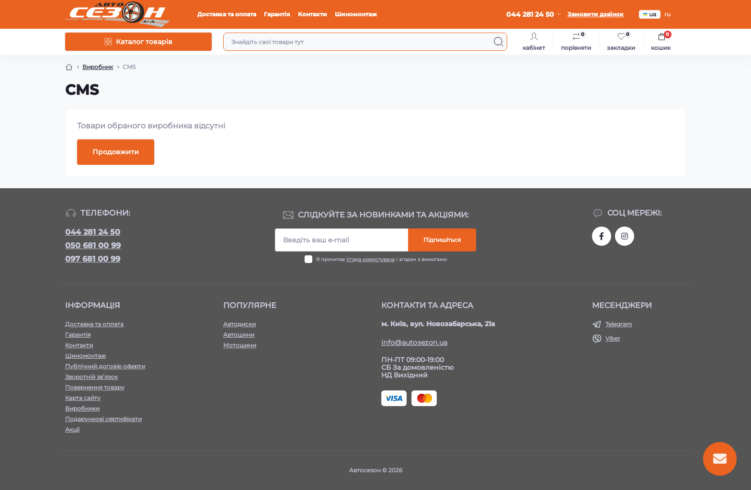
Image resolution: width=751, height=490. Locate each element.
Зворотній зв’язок (91, 376)
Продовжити (115, 152)
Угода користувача (370, 259)
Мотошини (239, 345)
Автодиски (239, 324)
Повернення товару (95, 387)
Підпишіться (442, 239)
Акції (72, 429)
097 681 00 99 (92, 258)
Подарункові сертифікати (103, 418)
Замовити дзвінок (596, 14)
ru (667, 14)
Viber (612, 338)
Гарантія (277, 14)
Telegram (618, 324)
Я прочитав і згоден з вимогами (381, 259)
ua (649, 14)
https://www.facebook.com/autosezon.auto (601, 236)
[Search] (498, 42)
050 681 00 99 (93, 245)
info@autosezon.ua (414, 342)
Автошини (238, 334)
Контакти (312, 14)
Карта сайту (83, 397)
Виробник (97, 66)
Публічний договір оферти (105, 366)
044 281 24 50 (92, 232)
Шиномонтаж (356, 14)
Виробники (82, 408)
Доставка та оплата (226, 14)
